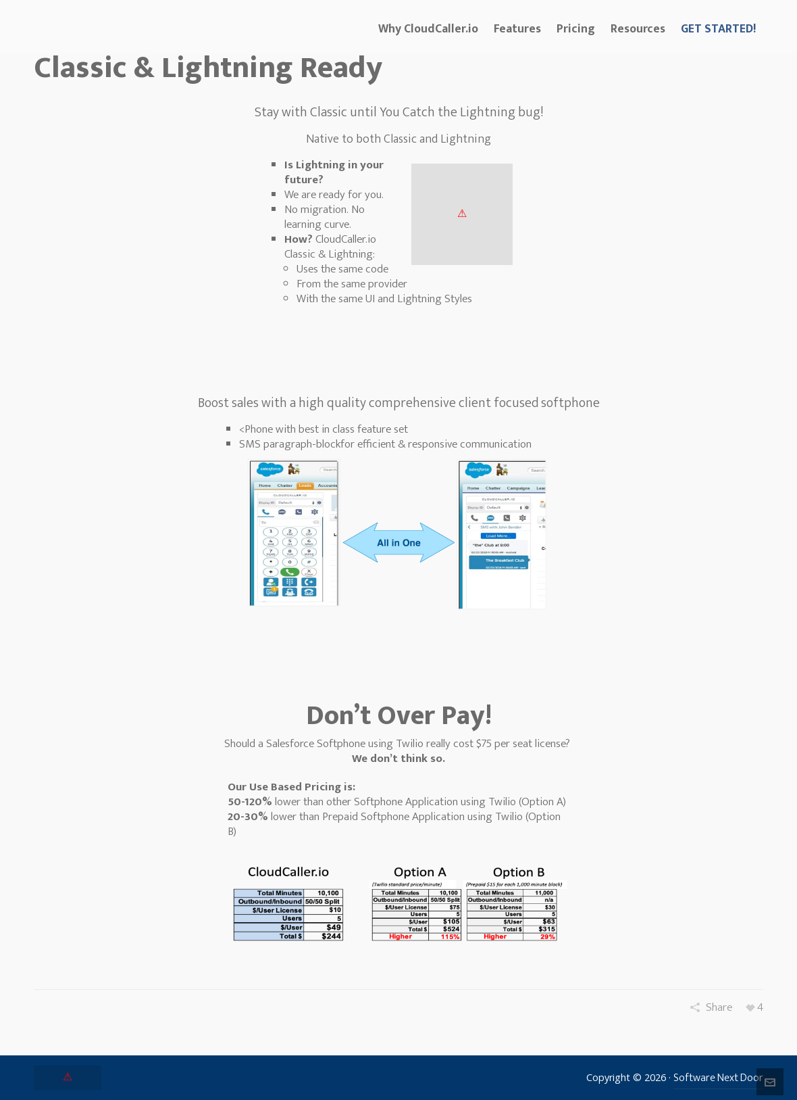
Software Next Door (718, 1078)
